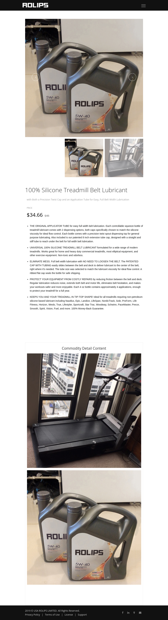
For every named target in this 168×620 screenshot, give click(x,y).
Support (82, 614)
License (69, 614)
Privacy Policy (32, 614)
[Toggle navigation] (143, 6)
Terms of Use (52, 614)
